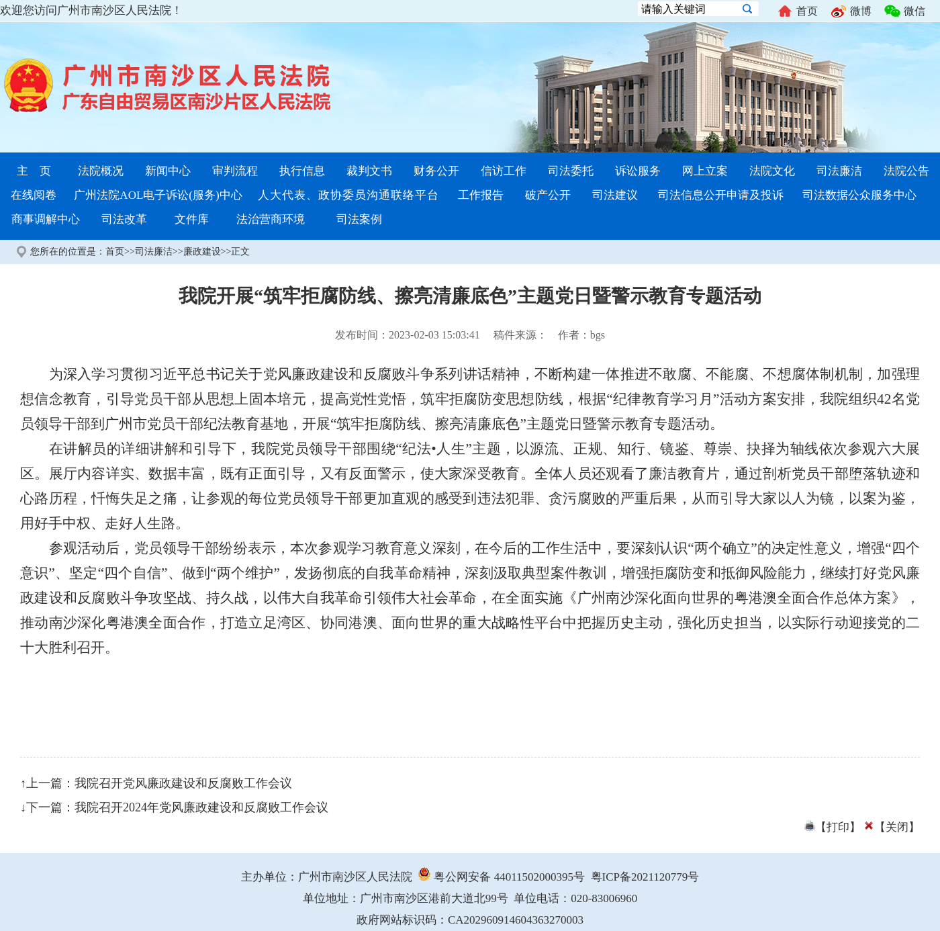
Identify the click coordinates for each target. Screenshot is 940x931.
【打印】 (832, 827)
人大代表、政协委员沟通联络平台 (348, 195)
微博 (851, 11)
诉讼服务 (638, 171)
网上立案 (705, 171)
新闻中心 (168, 171)
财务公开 (436, 171)
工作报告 (481, 195)
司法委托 (571, 171)
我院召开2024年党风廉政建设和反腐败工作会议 (201, 807)
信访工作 (503, 171)
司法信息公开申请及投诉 (721, 195)
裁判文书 (369, 171)
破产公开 (548, 195)
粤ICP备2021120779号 (645, 877)
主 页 (34, 171)
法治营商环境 (270, 219)
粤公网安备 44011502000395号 (501, 877)
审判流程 (235, 171)
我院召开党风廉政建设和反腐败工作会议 (183, 783)
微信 (904, 11)
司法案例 (359, 219)
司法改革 (124, 219)
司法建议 (615, 195)
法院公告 (906, 171)
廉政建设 (202, 252)
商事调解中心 (45, 219)
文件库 (192, 219)
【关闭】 (891, 827)
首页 (797, 11)
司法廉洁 (839, 171)
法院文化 (772, 171)
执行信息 (302, 171)
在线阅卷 (33, 195)
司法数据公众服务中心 (859, 195)
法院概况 (101, 171)
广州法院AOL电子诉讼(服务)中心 (158, 195)
